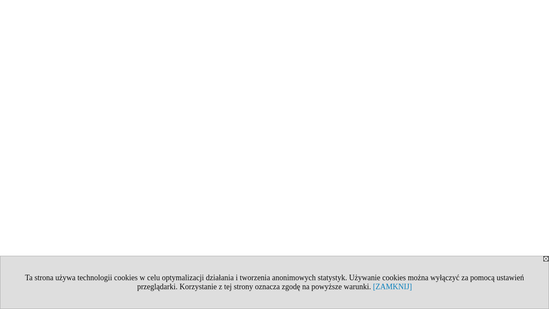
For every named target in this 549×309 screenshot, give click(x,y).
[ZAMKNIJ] (392, 286)
